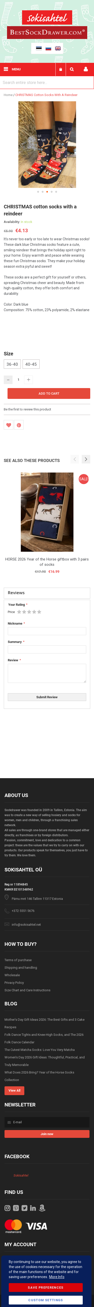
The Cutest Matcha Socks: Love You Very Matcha (40, 1050)
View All (14, 1090)
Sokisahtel (21, 1175)
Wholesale (12, 975)
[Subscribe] (47, 1134)
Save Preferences (46, 1287)
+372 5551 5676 (23, 911)
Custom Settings (45, 1300)
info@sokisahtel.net (26, 924)
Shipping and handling (21, 967)
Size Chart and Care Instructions (27, 990)
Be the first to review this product (27, 409)
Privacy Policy (14, 983)
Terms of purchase (18, 960)
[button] (38, 192)
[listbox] (47, 364)
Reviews (16, 592)
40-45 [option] (31, 364)
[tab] (47, 593)
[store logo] (47, 18)
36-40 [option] (12, 364)
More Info (56, 1277)
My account (86, 69)
